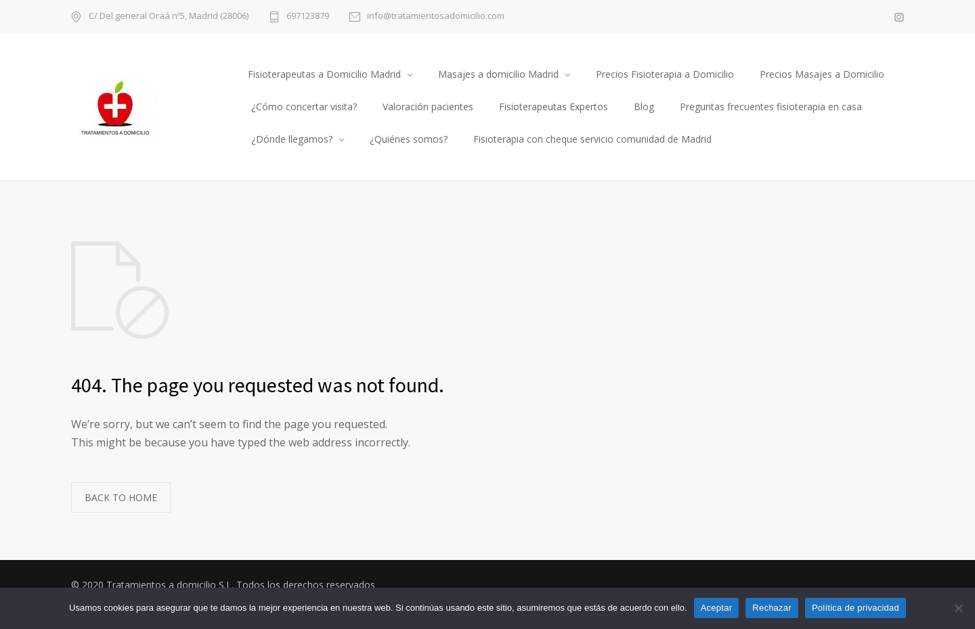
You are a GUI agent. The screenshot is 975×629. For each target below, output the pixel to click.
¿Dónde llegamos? (291, 139)
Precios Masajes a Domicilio (822, 74)
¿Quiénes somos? (409, 139)
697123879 (307, 16)
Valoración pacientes (428, 106)
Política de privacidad (855, 608)
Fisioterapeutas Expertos (553, 106)
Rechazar (772, 608)
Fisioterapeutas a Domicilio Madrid (324, 74)
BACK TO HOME (121, 497)
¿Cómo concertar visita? (304, 106)
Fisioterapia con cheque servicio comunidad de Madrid (592, 139)
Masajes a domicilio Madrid (498, 74)
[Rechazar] (958, 608)
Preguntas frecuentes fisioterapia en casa (771, 106)
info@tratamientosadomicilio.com (435, 16)
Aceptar (717, 608)
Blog (644, 106)
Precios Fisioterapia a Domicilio (665, 74)
